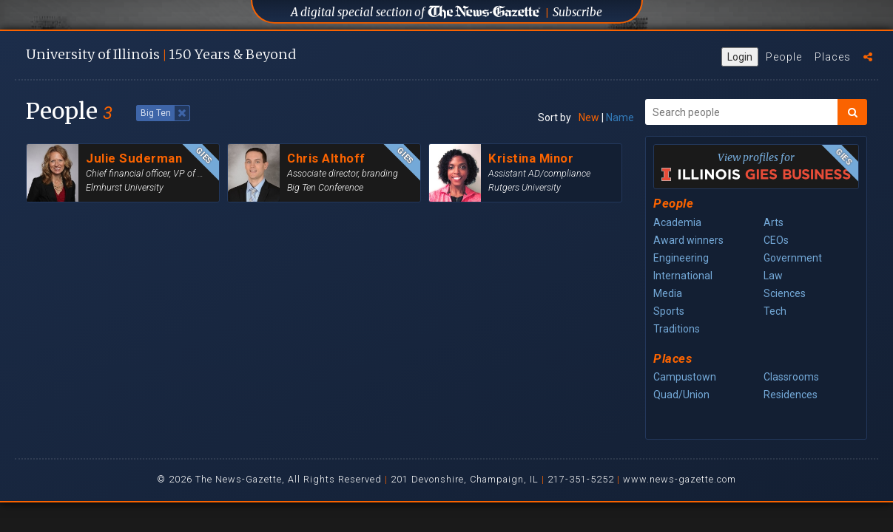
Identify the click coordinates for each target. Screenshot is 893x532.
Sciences (785, 293)
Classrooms (791, 377)
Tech (775, 311)
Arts (774, 222)
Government (793, 258)
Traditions (676, 329)
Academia (677, 222)
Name (620, 117)
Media (667, 293)
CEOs (776, 240)
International (682, 276)
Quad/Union (681, 394)
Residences (791, 394)
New (589, 117)
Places (833, 57)
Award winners (688, 240)
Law (773, 276)
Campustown (684, 377)
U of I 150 (161, 54)
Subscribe (577, 12)
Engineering (681, 258)
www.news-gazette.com (679, 479)
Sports (668, 311)
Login (739, 57)
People (784, 57)
